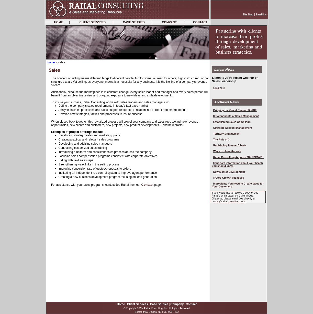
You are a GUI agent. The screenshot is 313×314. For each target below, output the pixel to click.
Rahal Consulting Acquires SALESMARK (238, 157)
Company (177, 304)
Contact (147, 184)
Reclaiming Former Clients (229, 145)
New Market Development (229, 171)
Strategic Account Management (232, 127)
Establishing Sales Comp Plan (232, 121)
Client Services (137, 304)
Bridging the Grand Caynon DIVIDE (235, 110)
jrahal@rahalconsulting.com (229, 201)
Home (121, 304)
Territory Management (226, 133)
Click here (219, 87)
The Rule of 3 (221, 139)
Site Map (248, 14)
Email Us (261, 14)
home (51, 62)
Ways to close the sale (227, 151)
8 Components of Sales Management (236, 116)
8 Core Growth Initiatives (228, 177)
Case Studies (159, 304)
